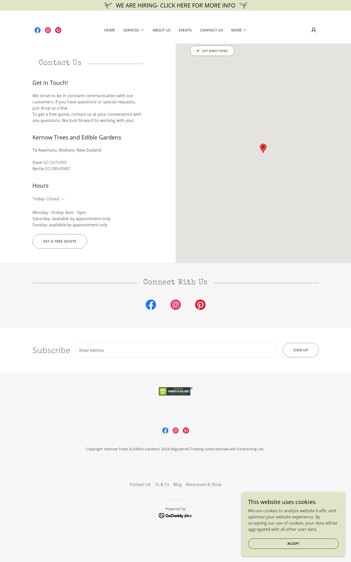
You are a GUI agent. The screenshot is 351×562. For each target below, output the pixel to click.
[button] (133, 30)
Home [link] (109, 30)
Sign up (300, 350)
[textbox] (176, 350)
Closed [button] (52, 199)
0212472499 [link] (54, 162)
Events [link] (185, 30)
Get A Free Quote (59, 241)
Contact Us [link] (211, 30)
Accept (293, 543)
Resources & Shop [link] (203, 514)
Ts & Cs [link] (162, 514)
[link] (37, 30)
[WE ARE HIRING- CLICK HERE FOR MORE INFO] (175, 5)
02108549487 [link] (58, 168)
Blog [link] (177, 514)
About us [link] (161, 30)
